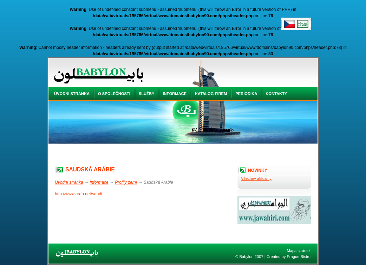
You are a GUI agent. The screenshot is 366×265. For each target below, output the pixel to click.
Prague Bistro (299, 256)
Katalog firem (211, 94)
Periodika (246, 94)
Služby (147, 94)
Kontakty (276, 94)
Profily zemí (126, 182)
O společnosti (114, 94)
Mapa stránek (299, 250)
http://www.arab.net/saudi (78, 193)
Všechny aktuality (256, 178)
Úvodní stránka (69, 182)
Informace (99, 182)
